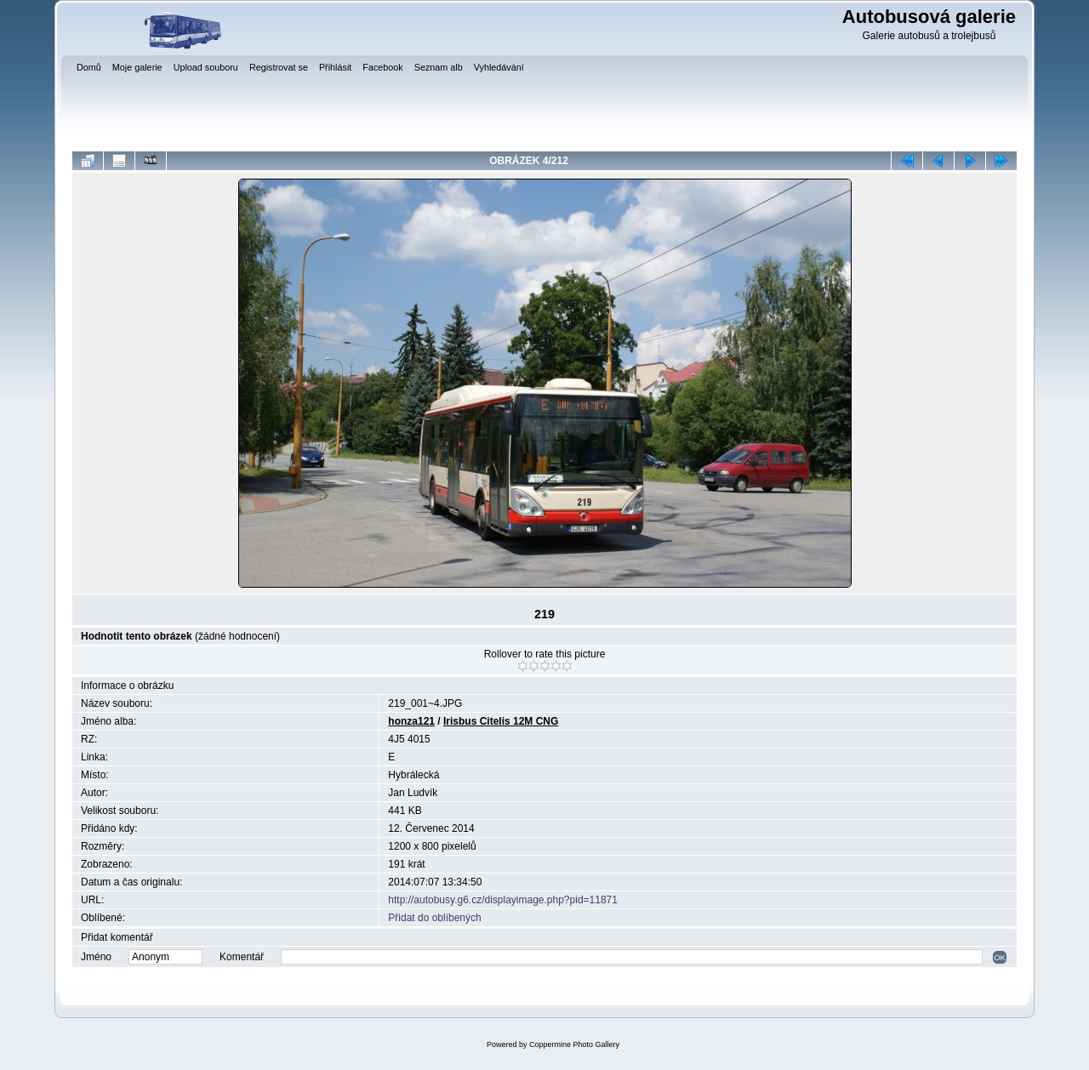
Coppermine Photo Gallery (574, 1044)
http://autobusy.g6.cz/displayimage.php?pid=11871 (503, 900)
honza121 (411, 721)
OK (1000, 957)
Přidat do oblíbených (434, 918)
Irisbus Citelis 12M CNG (500, 721)
